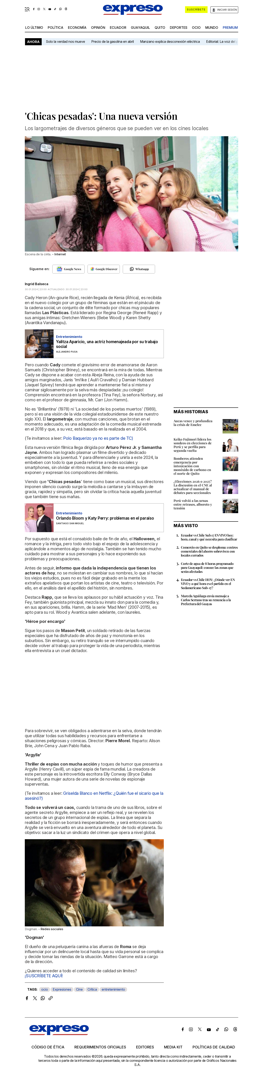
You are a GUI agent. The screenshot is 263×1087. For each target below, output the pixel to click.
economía (77, 27)
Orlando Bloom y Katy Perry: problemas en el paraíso (105, 518)
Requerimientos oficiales (100, 1047)
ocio (196, 27)
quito (160, 27)
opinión (98, 27)
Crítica (92, 989)
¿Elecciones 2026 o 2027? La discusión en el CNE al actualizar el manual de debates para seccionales (193, 487)
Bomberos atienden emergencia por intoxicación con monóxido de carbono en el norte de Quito (192, 466)
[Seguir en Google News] (68, 269)
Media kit (173, 1047)
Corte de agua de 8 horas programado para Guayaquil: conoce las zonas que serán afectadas (207, 567)
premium (230, 27)
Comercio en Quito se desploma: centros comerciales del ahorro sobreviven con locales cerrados (209, 551)
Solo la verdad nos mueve (65, 41)
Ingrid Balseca (36, 284)
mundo (211, 27)
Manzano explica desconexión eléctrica (170, 41)
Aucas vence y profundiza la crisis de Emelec (193, 423)
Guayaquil (140, 27)
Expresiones (62, 989)
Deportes (178, 27)
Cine (79, 989)
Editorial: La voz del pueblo (226, 41)
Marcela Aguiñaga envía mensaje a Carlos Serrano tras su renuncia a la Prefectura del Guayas (206, 600)
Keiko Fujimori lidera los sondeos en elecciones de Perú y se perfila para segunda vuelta (193, 445)
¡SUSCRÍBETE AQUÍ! (44, 975)
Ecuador (118, 27)
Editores (145, 1047)
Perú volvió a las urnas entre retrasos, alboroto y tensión (193, 504)
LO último (34, 27)
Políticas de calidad (214, 1047)
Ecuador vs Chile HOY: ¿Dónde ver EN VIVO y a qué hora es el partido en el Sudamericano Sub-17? (208, 583)
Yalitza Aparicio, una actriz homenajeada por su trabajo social (107, 344)
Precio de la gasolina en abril (112, 41)
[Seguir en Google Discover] (104, 269)
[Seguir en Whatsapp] (139, 269)
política (55, 27)
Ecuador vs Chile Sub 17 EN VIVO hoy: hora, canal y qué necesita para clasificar (209, 537)
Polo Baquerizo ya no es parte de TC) (98, 438)
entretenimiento (113, 989)
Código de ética (47, 1047)
